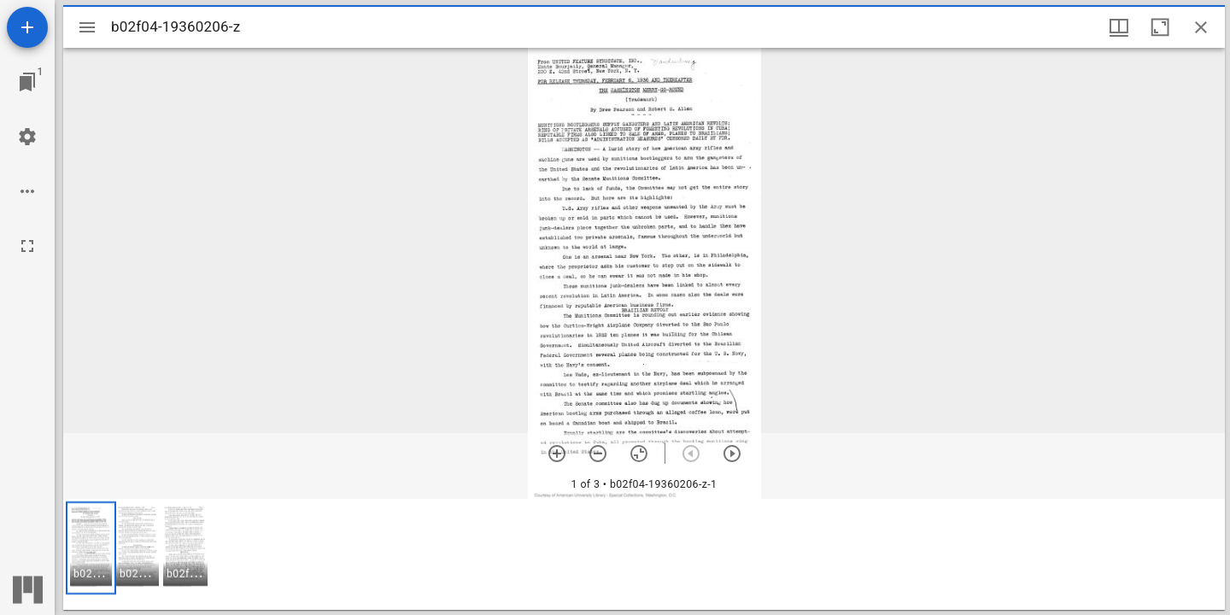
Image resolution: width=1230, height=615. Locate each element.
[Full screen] (27, 246)
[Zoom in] (556, 453)
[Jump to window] (27, 82)
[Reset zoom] (638, 453)
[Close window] (1200, 27)
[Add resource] (27, 27)
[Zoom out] (597, 453)
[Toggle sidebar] (87, 27)
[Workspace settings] (27, 136)
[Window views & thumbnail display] (1118, 27)
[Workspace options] (27, 191)
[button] (91, 548)
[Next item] (732, 453)
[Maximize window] (1159, 27)
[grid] (644, 554)
